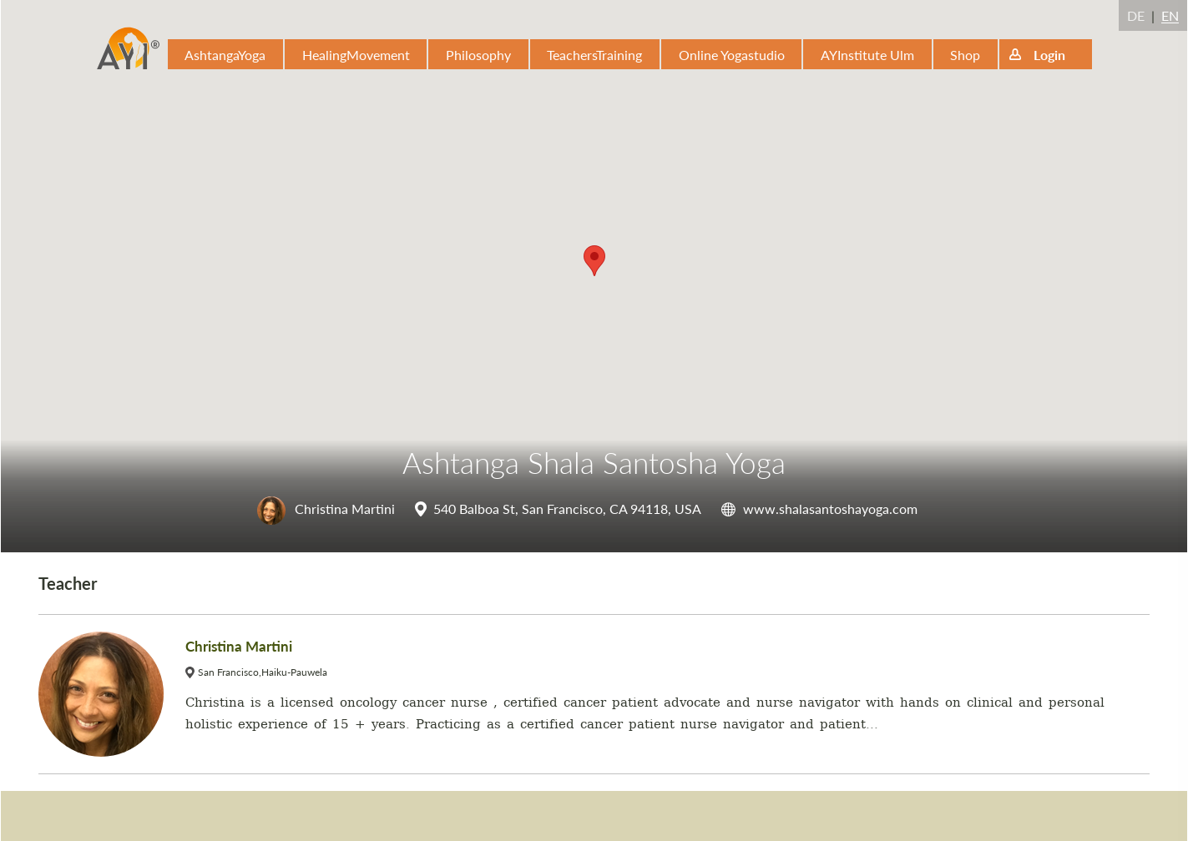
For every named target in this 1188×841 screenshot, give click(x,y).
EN (1170, 15)
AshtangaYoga (225, 55)
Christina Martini (326, 508)
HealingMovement (356, 55)
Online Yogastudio (732, 55)
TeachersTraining (594, 55)
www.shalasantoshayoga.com (830, 508)
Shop (965, 55)
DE (1136, 15)
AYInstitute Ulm (867, 55)
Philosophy (478, 55)
